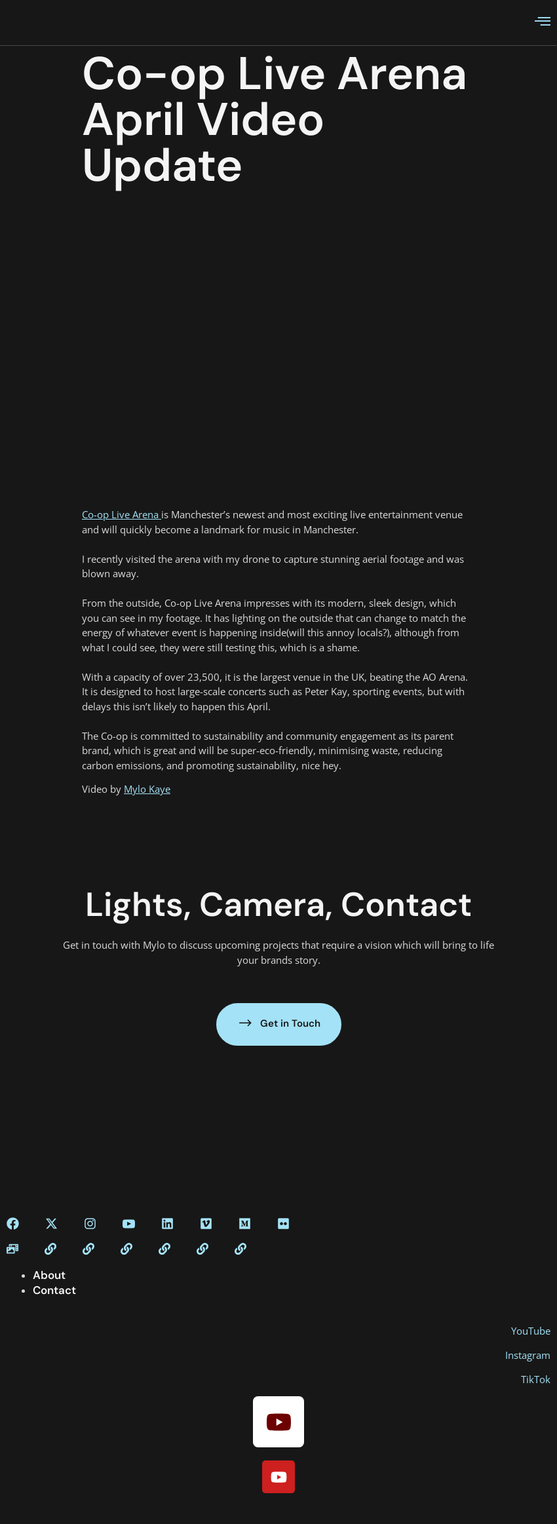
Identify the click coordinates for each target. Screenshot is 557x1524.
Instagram (527, 1355)
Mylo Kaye (147, 788)
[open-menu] (542, 22)
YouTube (530, 1330)
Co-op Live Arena (121, 514)
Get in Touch (278, 1023)
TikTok (535, 1379)
